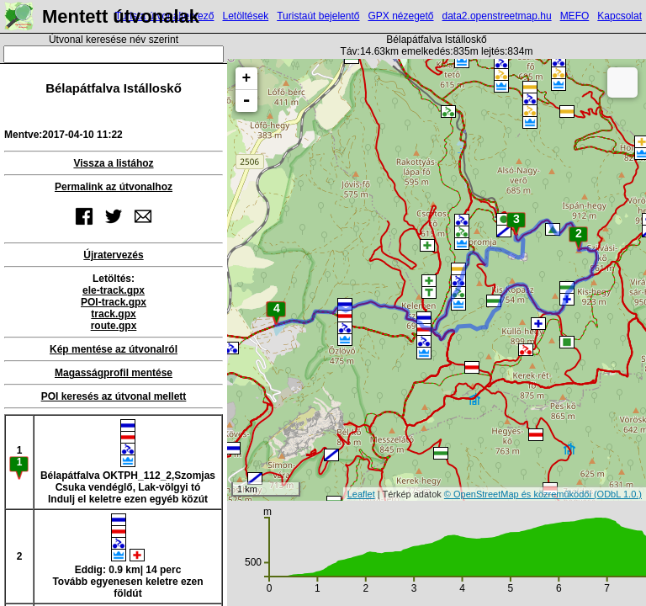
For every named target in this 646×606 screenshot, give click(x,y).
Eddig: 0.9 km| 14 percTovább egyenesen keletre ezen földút (127, 556)
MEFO (575, 16)
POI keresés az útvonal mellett (114, 396)
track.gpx (113, 314)
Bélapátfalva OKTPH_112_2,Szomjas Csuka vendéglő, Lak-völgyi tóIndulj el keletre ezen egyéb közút (127, 462)
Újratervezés (113, 255)
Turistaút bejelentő (318, 16)
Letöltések (245, 16)
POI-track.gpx (113, 302)
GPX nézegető (400, 16)
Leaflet (361, 494)
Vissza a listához (113, 163)
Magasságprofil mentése (113, 373)
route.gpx (114, 326)
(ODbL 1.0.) (618, 494)
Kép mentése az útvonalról (113, 349)
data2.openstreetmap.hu (497, 16)
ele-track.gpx (113, 290)
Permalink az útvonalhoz (113, 187)
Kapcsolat (619, 16)
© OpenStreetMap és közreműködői (519, 494)
